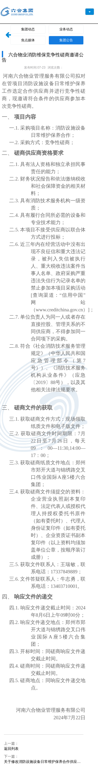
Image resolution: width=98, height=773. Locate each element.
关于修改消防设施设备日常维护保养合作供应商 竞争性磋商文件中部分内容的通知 (42, 761)
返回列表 (11, 749)
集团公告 (66, 40)
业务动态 (66, 29)
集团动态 (28, 29)
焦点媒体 (28, 40)
